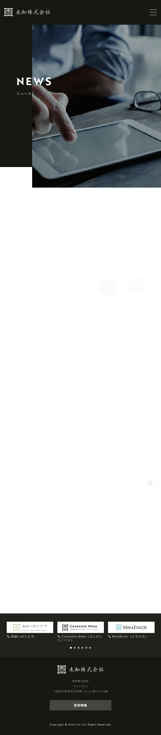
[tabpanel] (30, 630)
